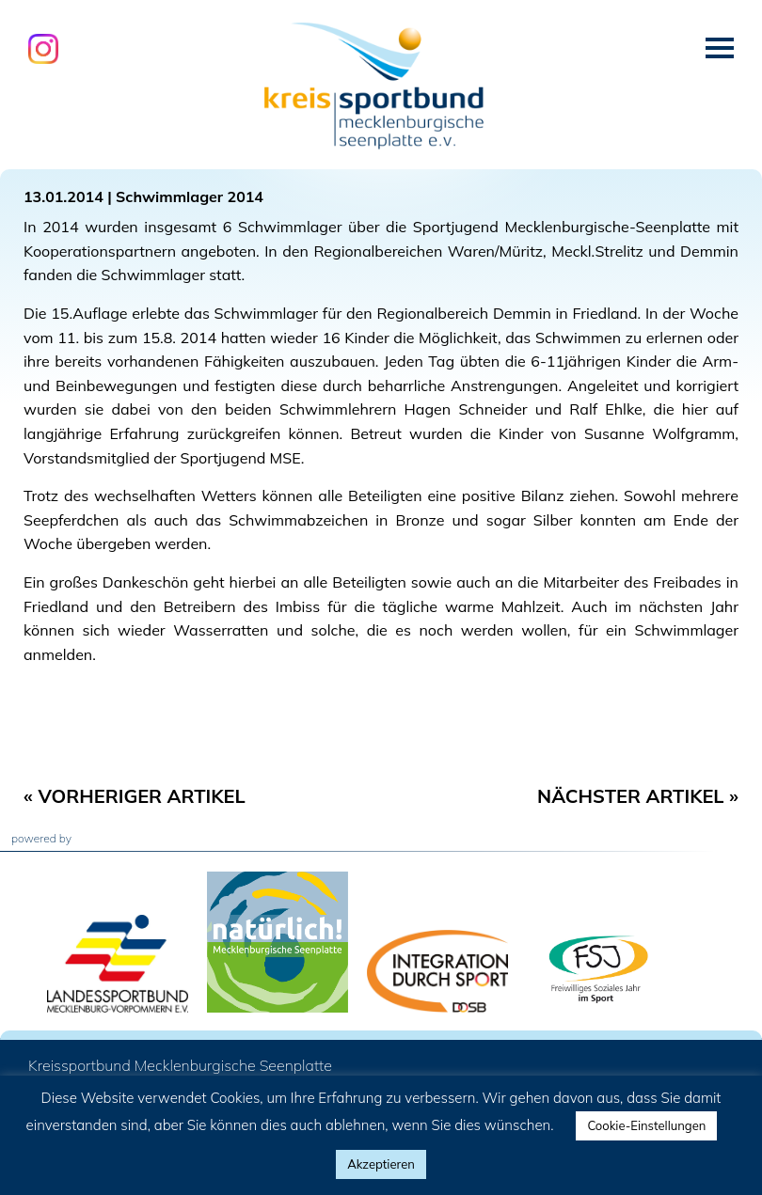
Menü (720, 48)
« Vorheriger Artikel (135, 796)
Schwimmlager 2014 (189, 196)
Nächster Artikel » (637, 796)
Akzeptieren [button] (381, 1163)
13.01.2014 (63, 196)
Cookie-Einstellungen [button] (646, 1125)
